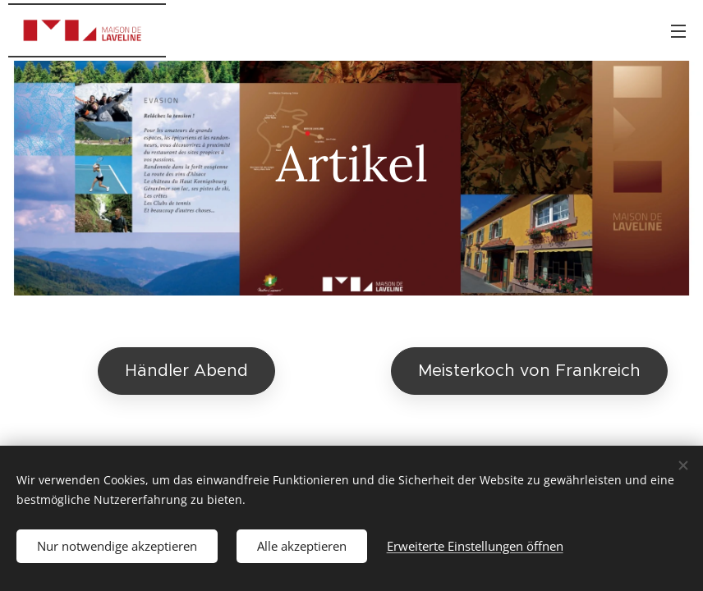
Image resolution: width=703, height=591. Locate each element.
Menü (678, 31)
